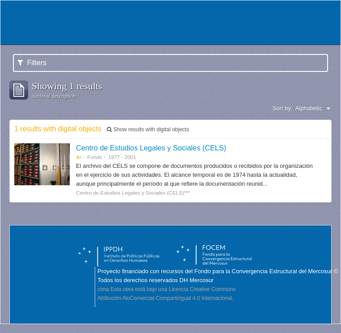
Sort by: (283, 108)
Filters (31, 63)
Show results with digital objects (148, 129)
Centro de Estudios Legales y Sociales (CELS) (151, 148)
